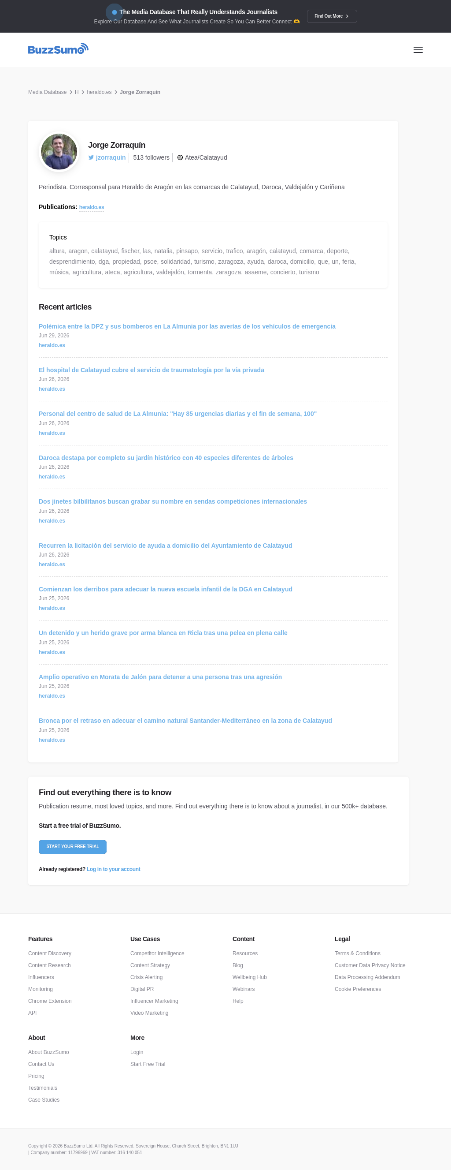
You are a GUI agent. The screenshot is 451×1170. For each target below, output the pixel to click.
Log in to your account (113, 869)
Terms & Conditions (358, 953)
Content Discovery (49, 953)
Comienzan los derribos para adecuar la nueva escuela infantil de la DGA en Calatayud (165, 589)
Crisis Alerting (146, 977)
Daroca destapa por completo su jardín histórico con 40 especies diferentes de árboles (166, 457)
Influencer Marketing (154, 1001)
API (32, 1013)
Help (238, 1001)
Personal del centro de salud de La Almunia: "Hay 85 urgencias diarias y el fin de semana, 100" (178, 413)
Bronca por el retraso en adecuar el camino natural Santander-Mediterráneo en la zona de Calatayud (185, 720)
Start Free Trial (147, 1064)
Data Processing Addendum (367, 977)
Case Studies (43, 1100)
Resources (245, 953)
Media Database (47, 92)
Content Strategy (150, 965)
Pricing (36, 1076)
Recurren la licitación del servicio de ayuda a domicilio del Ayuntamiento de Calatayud (165, 545)
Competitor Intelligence (157, 953)
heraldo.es (99, 92)
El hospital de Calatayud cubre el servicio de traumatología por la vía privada (151, 370)
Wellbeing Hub (250, 977)
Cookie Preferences (358, 989)
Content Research (49, 965)
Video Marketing (149, 1013)
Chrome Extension (50, 1001)
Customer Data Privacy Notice (370, 965)
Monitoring (40, 989)
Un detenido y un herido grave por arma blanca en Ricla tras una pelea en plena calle (163, 632)
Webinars (244, 989)
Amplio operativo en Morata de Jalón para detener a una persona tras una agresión (160, 676)
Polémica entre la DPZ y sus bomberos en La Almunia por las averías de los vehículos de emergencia (187, 326)
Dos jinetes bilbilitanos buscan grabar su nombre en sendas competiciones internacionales (173, 501)
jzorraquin (107, 157)
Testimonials (42, 1088)
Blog (238, 965)
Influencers (41, 977)
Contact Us (41, 1064)
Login (136, 1052)
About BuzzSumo (48, 1052)
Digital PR (142, 989)
